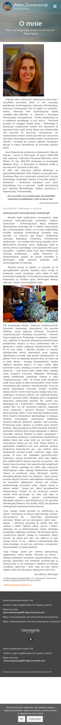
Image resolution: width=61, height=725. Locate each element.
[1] (35, 563)
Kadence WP (47, 672)
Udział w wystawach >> (18, 585)
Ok (21, 719)
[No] (57, 714)
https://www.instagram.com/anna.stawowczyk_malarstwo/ (32, 621)
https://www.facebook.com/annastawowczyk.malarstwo (30, 617)
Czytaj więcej (35, 719)
